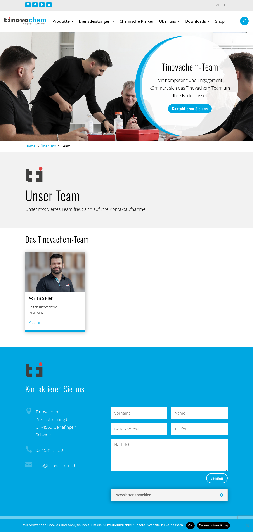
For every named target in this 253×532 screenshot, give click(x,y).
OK (190, 525)
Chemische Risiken (137, 21)
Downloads (195, 21)
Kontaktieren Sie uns (190, 108)
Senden (217, 478)
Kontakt (34, 322)
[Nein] (247, 525)
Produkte (61, 21)
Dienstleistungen (94, 21)
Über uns (167, 21)
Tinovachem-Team (190, 66)
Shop (220, 21)
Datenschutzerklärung (213, 525)
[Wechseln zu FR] (226, 5)
